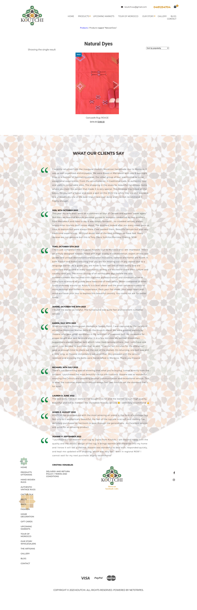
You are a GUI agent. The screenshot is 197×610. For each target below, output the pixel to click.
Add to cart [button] (97, 127)
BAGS (23, 504)
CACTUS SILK (27, 494)
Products (83, 16)
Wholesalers (28, 543)
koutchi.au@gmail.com (134, 7)
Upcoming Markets (103, 16)
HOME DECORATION (27, 515)
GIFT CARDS (27, 521)
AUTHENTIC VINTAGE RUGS (28, 488)
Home (71, 16)
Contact (171, 19)
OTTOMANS (26, 474)
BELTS (24, 499)
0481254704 (162, 7)
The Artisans (28, 548)
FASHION (25, 509)
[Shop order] (157, 48)
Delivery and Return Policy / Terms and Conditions (58, 474)
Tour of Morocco (128, 16)
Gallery (162, 16)
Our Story (148, 16)
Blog (173, 16)
